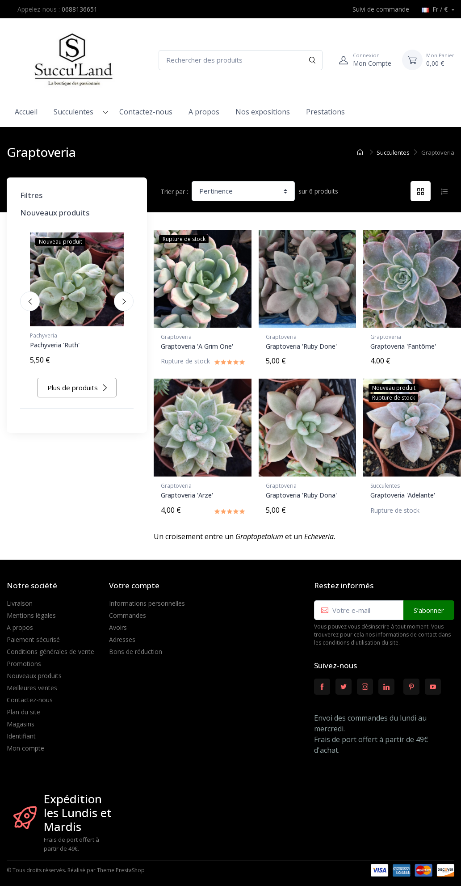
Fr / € (435, 9)
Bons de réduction (135, 648)
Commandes (127, 612)
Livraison (20, 599)
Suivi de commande (376, 9)
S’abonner (429, 606)
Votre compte (134, 582)
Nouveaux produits (34, 672)
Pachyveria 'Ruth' (55, 345)
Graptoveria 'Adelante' (402, 493)
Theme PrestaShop (121, 867)
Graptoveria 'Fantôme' (403, 346)
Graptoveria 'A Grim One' (197, 346)
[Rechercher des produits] (241, 60)
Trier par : (174, 191)
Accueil (26, 112)
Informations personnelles (147, 599)
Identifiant (21, 732)
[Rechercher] (312, 60)
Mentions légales (31, 612)
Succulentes (73, 112)
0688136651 (79, 9)
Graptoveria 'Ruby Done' (301, 346)
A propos (204, 112)
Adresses (122, 636)
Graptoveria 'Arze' (187, 493)
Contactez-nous (145, 112)
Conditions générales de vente (50, 648)
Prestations (325, 112)
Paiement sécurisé (33, 636)
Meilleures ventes (32, 684)
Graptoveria (176, 337)
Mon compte (25, 744)
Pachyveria (43, 335)
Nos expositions (262, 112)
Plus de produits (77, 385)
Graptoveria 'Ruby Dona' (301, 493)
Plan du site (23, 708)
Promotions (24, 660)
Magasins (20, 720)
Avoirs (118, 624)
